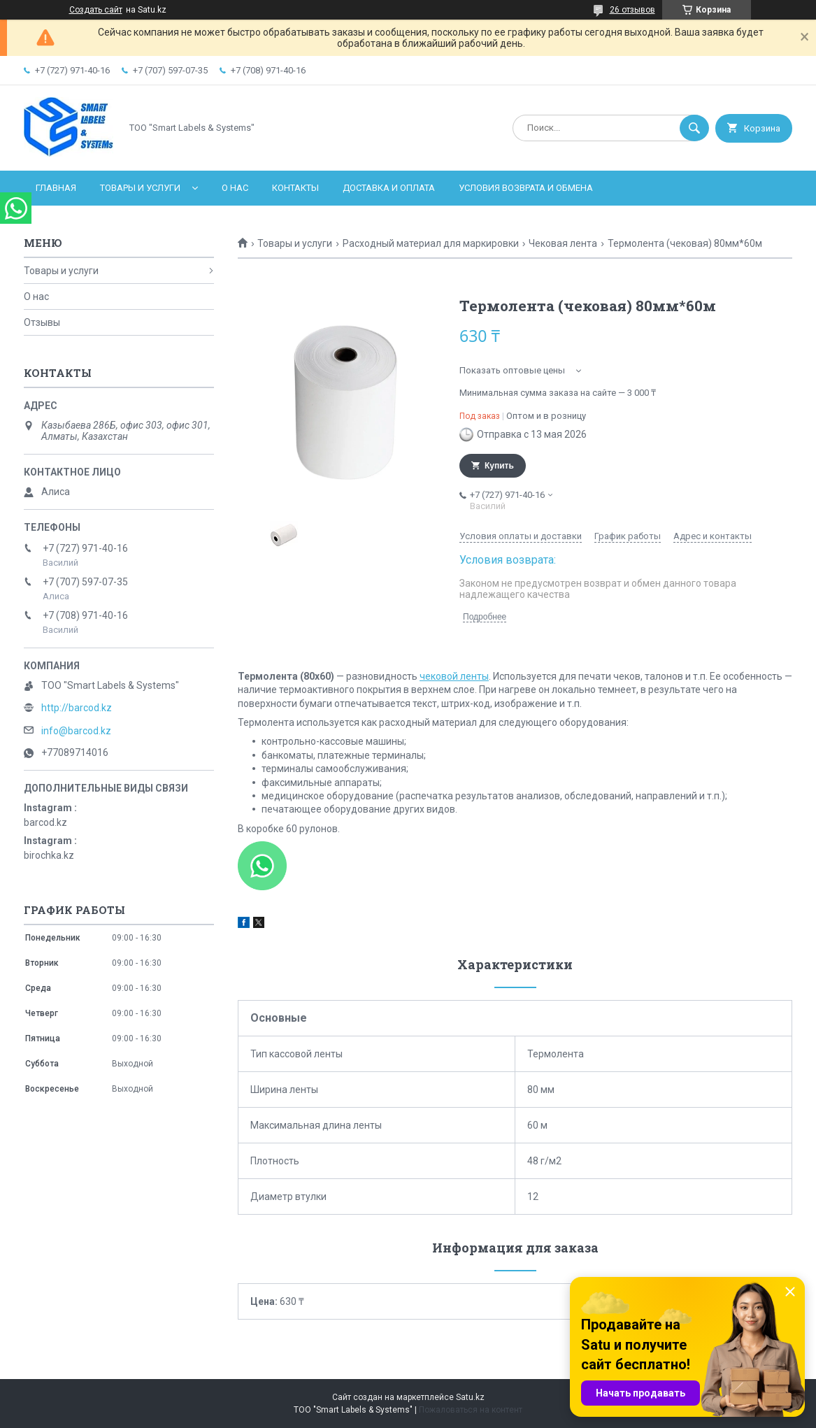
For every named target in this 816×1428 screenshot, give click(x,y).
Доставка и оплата (389, 188)
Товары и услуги (140, 188)
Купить (499, 466)
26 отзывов (632, 10)
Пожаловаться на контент (470, 1410)
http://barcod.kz (76, 707)
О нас (235, 188)
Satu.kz (470, 1397)
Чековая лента (563, 243)
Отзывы (42, 322)
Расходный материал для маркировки (431, 243)
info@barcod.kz (76, 730)
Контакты (295, 188)
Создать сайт (95, 10)
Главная (56, 188)
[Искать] (694, 128)
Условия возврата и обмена (526, 188)
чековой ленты (454, 676)
